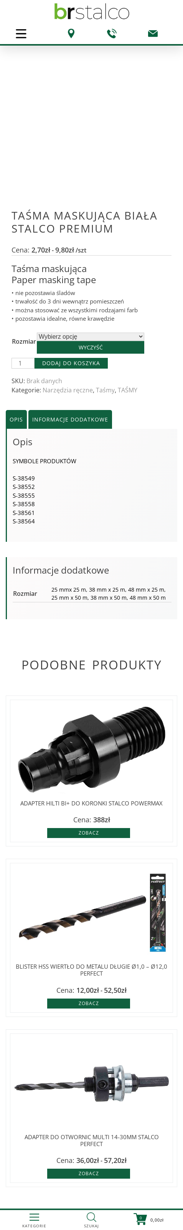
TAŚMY (127, 390)
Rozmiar (24, 341)
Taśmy (105, 390)
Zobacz (89, 833)
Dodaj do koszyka (71, 363)
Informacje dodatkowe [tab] (70, 419)
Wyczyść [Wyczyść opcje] (91, 347)
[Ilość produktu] (23, 363)
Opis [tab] (16, 419)
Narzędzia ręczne (68, 390)
